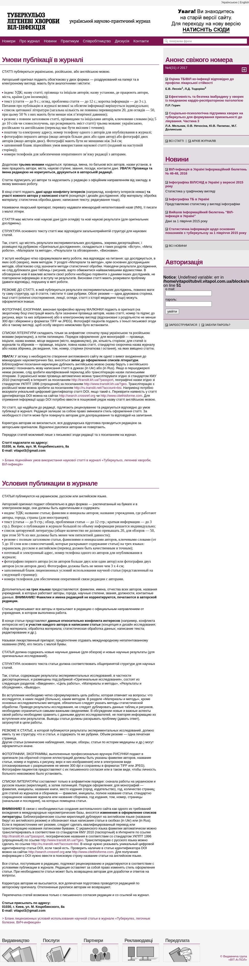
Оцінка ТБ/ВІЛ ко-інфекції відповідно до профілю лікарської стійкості (199, 81)
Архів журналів (204, 140)
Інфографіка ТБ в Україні (189, 199)
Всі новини (178, 245)
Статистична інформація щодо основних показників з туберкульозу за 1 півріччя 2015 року (205, 231)
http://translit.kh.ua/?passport (92, 380)
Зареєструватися (183, 324)
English (244, 2)
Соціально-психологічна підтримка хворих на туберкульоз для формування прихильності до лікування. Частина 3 (204, 117)
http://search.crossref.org (77, 396)
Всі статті (176, 140)
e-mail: (170, 289)
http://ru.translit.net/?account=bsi (97, 388)
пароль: (171, 299)
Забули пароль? (217, 324)
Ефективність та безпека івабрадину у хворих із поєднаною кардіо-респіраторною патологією (204, 98)
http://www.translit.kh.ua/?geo (105, 384)
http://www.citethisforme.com (121, 396)
